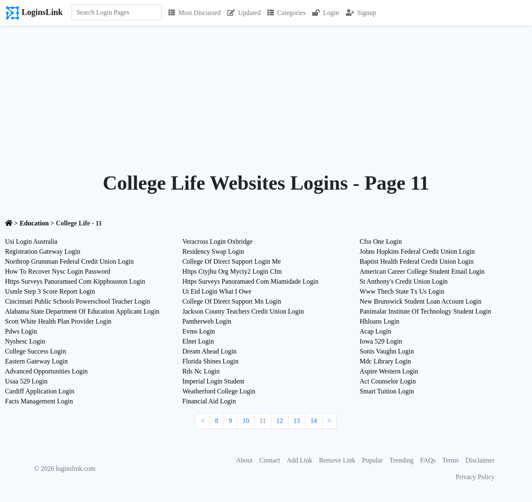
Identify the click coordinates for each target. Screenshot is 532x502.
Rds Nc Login (201, 371)
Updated (244, 12)
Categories (286, 12)
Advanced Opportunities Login (46, 371)
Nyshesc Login (25, 341)
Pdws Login (21, 331)
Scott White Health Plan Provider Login (58, 321)
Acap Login (375, 331)
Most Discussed (194, 12)
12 (279, 420)
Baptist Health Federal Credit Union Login (416, 261)
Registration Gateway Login (42, 251)
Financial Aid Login (209, 401)
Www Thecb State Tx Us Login (402, 291)
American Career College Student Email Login (422, 271)
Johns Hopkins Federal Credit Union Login (417, 251)
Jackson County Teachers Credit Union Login (243, 311)
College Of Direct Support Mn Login (231, 301)
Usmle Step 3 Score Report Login (50, 291)
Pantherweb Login (207, 321)
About (244, 460)
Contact (269, 460)
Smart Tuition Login (387, 391)
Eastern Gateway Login (36, 361)
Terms (450, 460)
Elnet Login (198, 341)
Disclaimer (480, 460)
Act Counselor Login (388, 381)
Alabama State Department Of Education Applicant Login (82, 311)
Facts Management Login (39, 401)
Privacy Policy (475, 476)
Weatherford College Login (219, 391)
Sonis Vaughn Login (387, 351)
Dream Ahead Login (209, 351)
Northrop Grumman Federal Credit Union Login (69, 261)
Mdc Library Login (385, 361)
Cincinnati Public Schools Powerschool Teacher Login (77, 301)
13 (296, 420)
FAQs (428, 460)
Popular (372, 460)
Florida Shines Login (210, 361)
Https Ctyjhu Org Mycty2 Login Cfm (232, 271)
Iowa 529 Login (381, 341)
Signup (361, 12)
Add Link (300, 460)
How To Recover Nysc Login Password (57, 271)
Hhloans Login (379, 321)
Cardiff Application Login (39, 391)
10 (245, 420)
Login (325, 12)
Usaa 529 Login (26, 381)
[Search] (116, 12)
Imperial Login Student (213, 381)
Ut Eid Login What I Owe (216, 291)
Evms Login (198, 331)
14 (313, 420)
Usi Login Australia (31, 241)
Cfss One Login (380, 241)
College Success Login (35, 351)
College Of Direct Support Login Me (231, 261)
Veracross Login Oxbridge (217, 241)
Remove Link (337, 460)
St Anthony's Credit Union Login (404, 281)
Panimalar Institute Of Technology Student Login (425, 311)
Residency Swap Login (213, 251)
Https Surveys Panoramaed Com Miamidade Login (250, 281)
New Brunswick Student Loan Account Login (420, 301)
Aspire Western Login (389, 371)
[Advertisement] (266, 88)
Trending (401, 460)
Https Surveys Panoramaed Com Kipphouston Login (75, 281)
